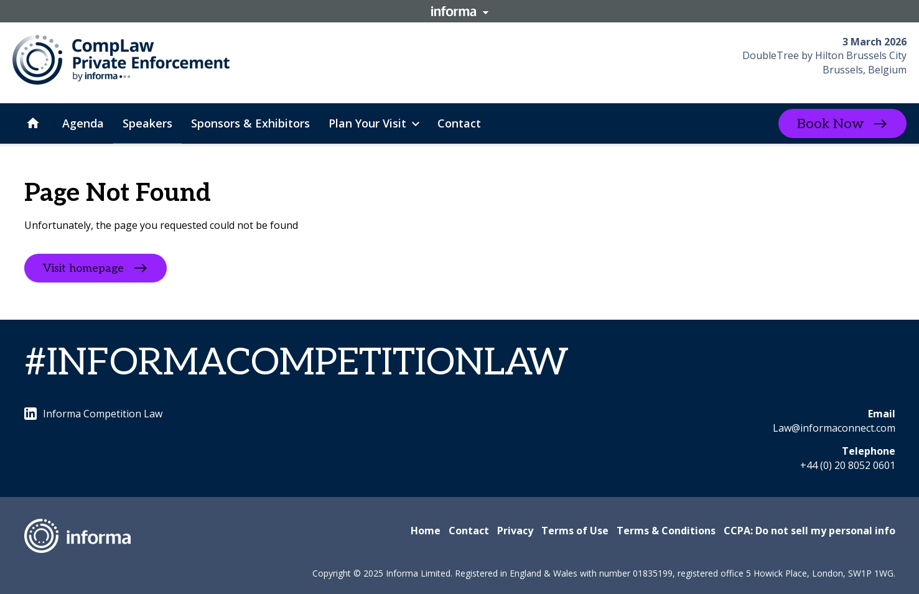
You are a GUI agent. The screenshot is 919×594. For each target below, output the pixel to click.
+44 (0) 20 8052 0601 (847, 465)
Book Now (830, 124)
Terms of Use (575, 530)
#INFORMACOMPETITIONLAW (296, 363)
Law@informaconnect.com (834, 428)
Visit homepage (83, 268)
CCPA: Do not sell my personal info (809, 530)
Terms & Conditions (666, 530)
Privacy (515, 530)
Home (426, 530)
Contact (469, 530)
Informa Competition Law (93, 413)
